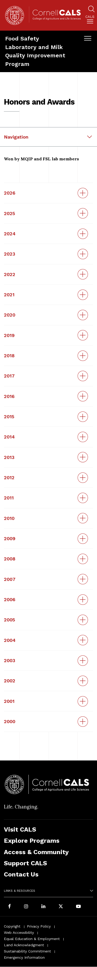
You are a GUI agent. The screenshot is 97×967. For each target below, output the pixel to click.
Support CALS (25, 863)
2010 (9, 518)
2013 (9, 457)
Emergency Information (24, 957)
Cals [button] (89, 17)
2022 (9, 274)
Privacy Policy (39, 926)
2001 (9, 701)
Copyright (12, 926)
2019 (9, 335)
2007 (10, 579)
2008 (9, 558)
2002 (9, 680)
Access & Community (36, 852)
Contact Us (21, 874)
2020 (9, 315)
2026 (9, 193)
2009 (9, 538)
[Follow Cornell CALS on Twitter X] (61, 906)
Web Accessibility (19, 932)
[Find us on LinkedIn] (43, 906)
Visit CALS (20, 829)
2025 (9, 213)
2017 (9, 376)
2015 (9, 416)
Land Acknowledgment (24, 945)
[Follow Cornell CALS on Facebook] (9, 906)
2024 (10, 233)
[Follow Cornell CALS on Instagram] (26, 906)
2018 (9, 355)
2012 (9, 477)
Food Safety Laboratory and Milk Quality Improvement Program (35, 51)
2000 (9, 721)
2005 (9, 619)
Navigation (16, 137)
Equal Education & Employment (32, 939)
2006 (9, 599)
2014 (9, 437)
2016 (9, 396)
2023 (9, 254)
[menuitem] (89, 20)
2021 (9, 294)
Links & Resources (19, 891)
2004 (10, 640)
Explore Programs (31, 840)
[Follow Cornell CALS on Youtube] (78, 906)
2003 (9, 660)
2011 (9, 497)
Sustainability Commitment (27, 951)
